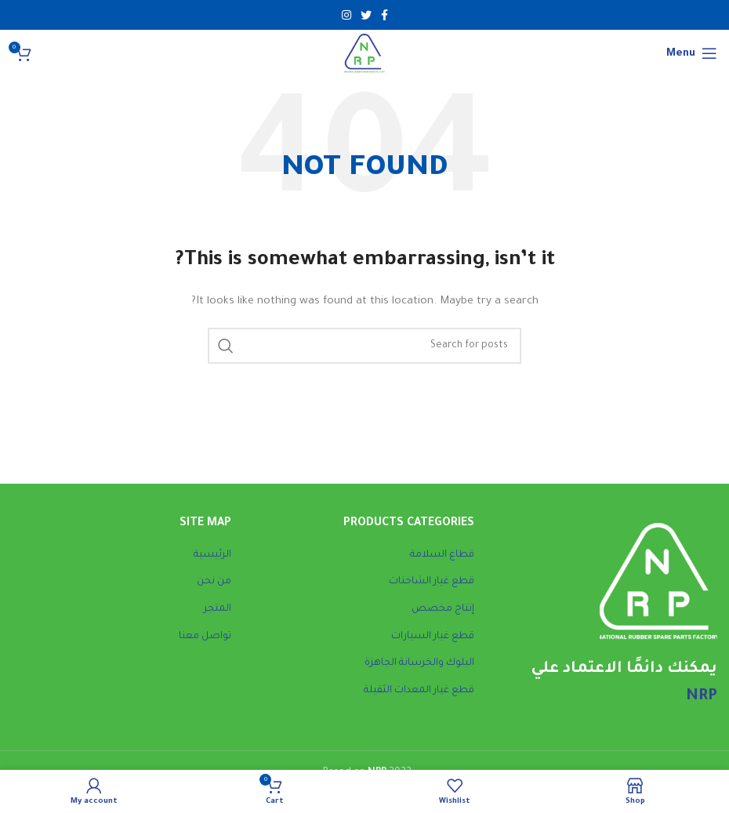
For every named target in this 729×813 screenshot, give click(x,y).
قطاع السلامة (442, 555)
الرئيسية (212, 555)
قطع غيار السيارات (432, 636)
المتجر (217, 609)
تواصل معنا (205, 636)
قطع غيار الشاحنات (431, 581)
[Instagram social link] (346, 15)
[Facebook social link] (384, 15)
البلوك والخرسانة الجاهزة (419, 663)
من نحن (214, 581)
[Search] (364, 346)
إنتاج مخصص (443, 609)
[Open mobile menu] (691, 53)
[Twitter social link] (366, 15)
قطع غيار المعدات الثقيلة (419, 690)
